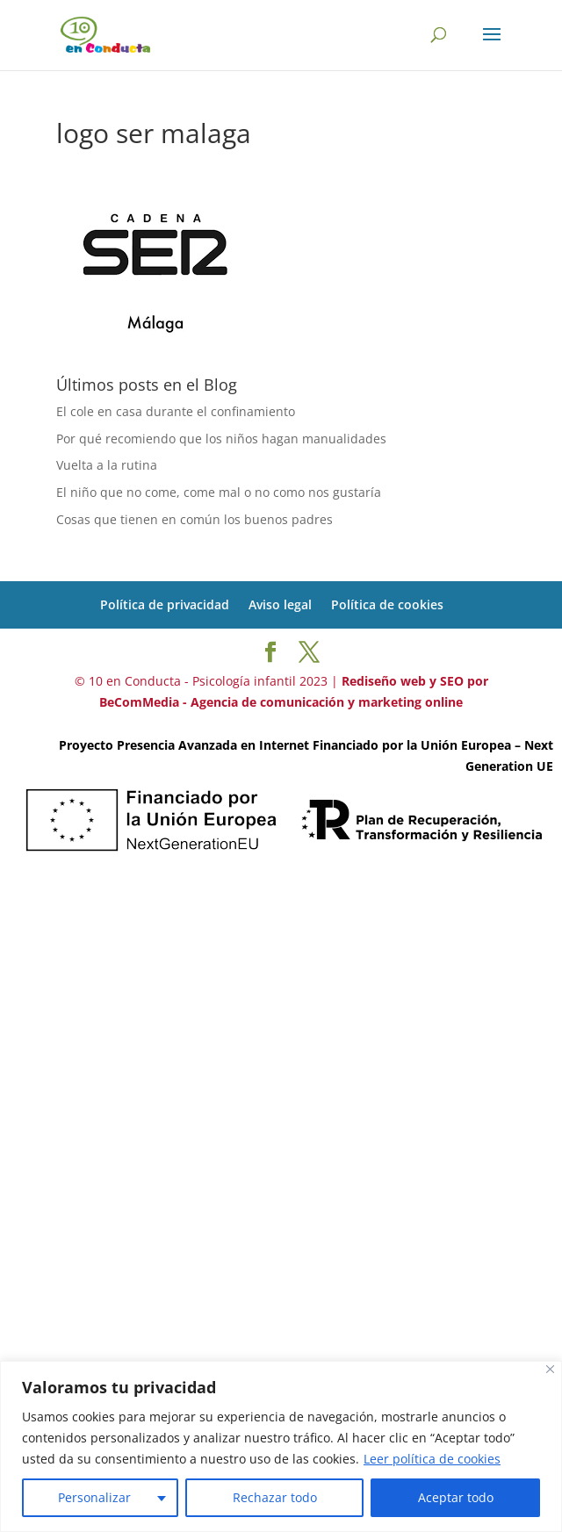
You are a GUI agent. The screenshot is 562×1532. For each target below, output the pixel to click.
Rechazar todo (275, 1497)
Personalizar (94, 1497)
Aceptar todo (456, 1497)
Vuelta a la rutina (106, 465)
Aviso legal (280, 604)
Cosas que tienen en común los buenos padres (194, 519)
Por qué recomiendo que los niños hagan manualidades (221, 438)
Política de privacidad (164, 604)
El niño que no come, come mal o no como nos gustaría (218, 492)
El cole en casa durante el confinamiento (175, 411)
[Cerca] (550, 1369)
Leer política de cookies (432, 1458)
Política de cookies (387, 604)
